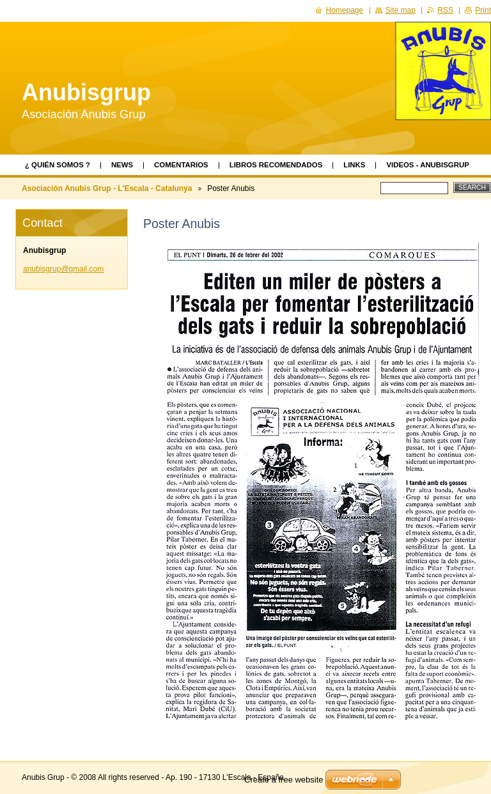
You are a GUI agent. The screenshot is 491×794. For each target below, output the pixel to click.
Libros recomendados (276, 165)
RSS (445, 10)
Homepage (345, 10)
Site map (401, 10)
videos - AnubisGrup (427, 165)
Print (483, 10)
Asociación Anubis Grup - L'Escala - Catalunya (107, 188)
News (122, 165)
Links (354, 165)
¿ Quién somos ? (57, 165)
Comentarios (181, 165)
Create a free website (283, 779)
